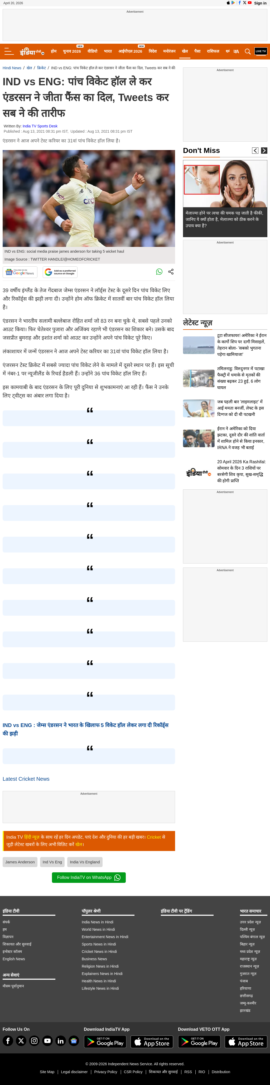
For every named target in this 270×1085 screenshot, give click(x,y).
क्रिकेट (41, 68)
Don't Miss (201, 150)
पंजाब (244, 981)
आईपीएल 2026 (130, 51)
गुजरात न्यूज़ (248, 974)
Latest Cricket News (26, 779)
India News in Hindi (97, 922)
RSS (188, 1072)
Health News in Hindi (99, 981)
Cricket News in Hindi (99, 951)
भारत (108, 51)
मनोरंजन (169, 51)
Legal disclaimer (74, 1072)
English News (14, 959)
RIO (202, 1072)
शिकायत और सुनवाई (17, 944)
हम (5, 929)
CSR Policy (133, 1072)
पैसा (197, 51)
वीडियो (92, 51)
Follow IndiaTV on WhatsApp (88, 877)
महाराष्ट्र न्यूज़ (248, 959)
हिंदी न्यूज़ (32, 837)
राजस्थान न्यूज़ (249, 966)
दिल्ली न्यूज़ (247, 929)
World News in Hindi (98, 929)
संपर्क (6, 922)
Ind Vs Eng (52, 862)
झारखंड (245, 1010)
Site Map (47, 1072)
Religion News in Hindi (100, 966)
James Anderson (20, 862)
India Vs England (85, 862)
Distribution (221, 1072)
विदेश (153, 51)
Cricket (154, 837)
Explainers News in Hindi (102, 974)
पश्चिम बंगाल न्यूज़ (252, 937)
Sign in (260, 3)
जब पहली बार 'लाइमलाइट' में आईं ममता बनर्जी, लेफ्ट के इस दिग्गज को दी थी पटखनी (240, 408)
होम (53, 51)
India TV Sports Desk (40, 126)
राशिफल (213, 51)
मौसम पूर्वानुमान (13, 986)
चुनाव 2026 (72, 51)
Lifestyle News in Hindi (100, 988)
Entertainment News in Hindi (105, 937)
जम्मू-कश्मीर (248, 1003)
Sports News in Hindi (99, 944)
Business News (94, 959)
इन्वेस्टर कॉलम (12, 951)
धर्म (228, 51)
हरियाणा (245, 988)
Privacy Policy (105, 1072)
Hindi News (12, 68)
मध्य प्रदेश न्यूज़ (250, 951)
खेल (185, 51)
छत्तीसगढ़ (246, 996)
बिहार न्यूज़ (247, 944)
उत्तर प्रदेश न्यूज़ (250, 922)
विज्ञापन (8, 937)
